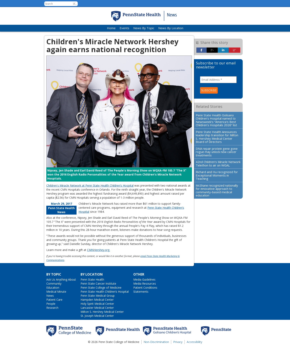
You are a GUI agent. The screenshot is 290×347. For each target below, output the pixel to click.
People (50, 304)
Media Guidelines (144, 279)
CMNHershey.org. (98, 250)
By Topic (53, 274)
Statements (140, 291)
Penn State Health (92, 279)
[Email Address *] (218, 79)
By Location (92, 274)
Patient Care (54, 300)
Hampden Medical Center (97, 300)
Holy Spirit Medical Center (97, 304)
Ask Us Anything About (61, 279)
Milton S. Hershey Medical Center (102, 312)
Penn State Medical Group (98, 295)
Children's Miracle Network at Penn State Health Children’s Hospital (90, 185)
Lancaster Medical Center (97, 308)
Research (52, 308)
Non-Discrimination (156, 342)
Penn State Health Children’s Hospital (105, 291)
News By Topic (143, 28)
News (50, 295)
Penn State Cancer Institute (98, 283)
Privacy (177, 342)
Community (53, 283)
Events (124, 28)
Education (52, 287)
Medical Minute (56, 291)
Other (138, 274)
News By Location (170, 28)
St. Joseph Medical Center (97, 316)
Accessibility (194, 342)
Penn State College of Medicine (101, 287)
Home (111, 28)
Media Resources (144, 283)
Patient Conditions (145, 287)
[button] (75, 3)
